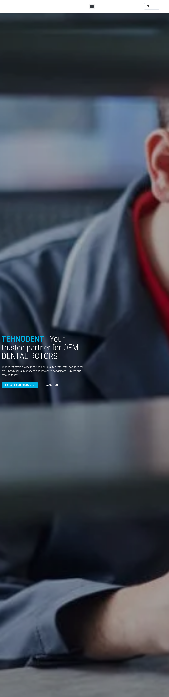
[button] (92, 6)
